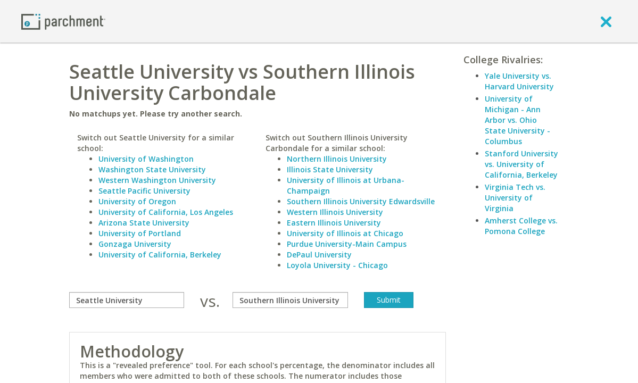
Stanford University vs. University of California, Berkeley (521, 164)
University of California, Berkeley (159, 254)
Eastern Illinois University (334, 223)
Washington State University (152, 169)
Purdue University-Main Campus (347, 244)
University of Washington (146, 159)
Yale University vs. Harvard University (519, 81)
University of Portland (139, 233)
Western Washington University (157, 180)
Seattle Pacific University (144, 191)
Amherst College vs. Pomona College (521, 225)
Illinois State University (330, 169)
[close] (606, 21)
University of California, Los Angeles (165, 212)
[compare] (126, 300)
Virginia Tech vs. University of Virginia (515, 197)
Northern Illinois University (337, 159)
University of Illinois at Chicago (345, 233)
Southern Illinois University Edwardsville (361, 201)
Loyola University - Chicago (337, 265)
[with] (290, 300)
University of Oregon (137, 201)
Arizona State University (143, 223)
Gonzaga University (134, 244)
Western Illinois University (335, 212)
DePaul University (319, 254)
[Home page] (63, 21)
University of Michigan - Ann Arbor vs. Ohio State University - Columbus (517, 120)
